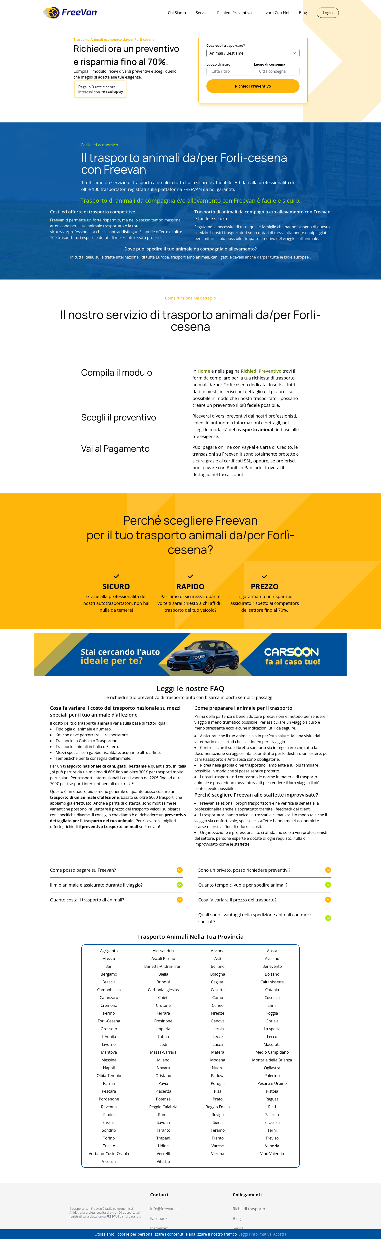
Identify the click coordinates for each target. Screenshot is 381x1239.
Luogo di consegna (269, 64)
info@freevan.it (164, 1208)
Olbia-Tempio (109, 1075)
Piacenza (163, 1091)
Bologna (217, 974)
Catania (272, 989)
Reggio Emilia (218, 1106)
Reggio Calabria (163, 1106)
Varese (217, 1146)
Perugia (218, 1083)
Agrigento (109, 950)
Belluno (218, 966)
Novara (163, 1067)
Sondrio (109, 1130)
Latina (163, 1036)
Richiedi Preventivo (234, 12)
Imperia (163, 1028)
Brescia (108, 982)
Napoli (109, 1067)
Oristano (163, 1075)
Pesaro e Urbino (272, 1083)
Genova (218, 1021)
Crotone (163, 1005)
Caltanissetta (272, 982)
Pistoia (272, 1091)
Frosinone (163, 1021)
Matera (217, 1052)
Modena (217, 1060)
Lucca (217, 1044)
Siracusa (272, 1122)
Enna (272, 1005)
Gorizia (272, 1021)
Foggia (272, 1013)
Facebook (159, 1218)
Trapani (163, 1138)
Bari (109, 966)
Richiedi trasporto (249, 1208)
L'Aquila (109, 1036)
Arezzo (109, 958)
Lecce (218, 1036)
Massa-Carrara (163, 1052)
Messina (108, 1060)
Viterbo (163, 1161)
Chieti (163, 997)
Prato (217, 1099)
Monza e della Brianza (272, 1060)
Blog (303, 12)
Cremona (108, 1005)
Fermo (109, 1013)
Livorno (109, 1044)
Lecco (272, 1036)
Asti (217, 958)
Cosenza (272, 997)
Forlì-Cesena (109, 1021)
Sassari (108, 1122)
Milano (163, 1060)
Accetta (280, 1234)
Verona (217, 1153)
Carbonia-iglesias (163, 989)
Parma (109, 1083)
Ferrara (163, 1013)
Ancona (218, 950)
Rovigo (218, 1114)
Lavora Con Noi (275, 12)
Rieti (272, 1106)
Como (217, 997)
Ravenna (109, 1106)
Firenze (217, 1013)
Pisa (217, 1091)
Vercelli (163, 1153)
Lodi (163, 1044)
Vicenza (109, 1161)
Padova (217, 1075)
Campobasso (109, 989)
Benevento (272, 966)
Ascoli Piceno (163, 958)
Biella (163, 974)
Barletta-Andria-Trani (163, 966)
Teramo (218, 1130)
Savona (163, 1122)
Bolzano (272, 974)
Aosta (272, 950)
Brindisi (163, 982)
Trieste (109, 1146)
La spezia (272, 1028)
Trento (218, 1138)
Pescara (109, 1091)
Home (204, 371)
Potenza (163, 1099)
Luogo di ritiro (218, 64)
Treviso (272, 1138)
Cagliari (217, 982)
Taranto (163, 1130)
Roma (163, 1114)
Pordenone (109, 1099)
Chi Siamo (177, 12)
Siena (218, 1122)
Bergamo (109, 974)
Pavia (163, 1083)
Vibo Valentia (272, 1153)
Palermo (272, 1075)
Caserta (218, 989)
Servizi (201, 12)
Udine (163, 1146)
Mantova (109, 1052)
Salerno (272, 1114)
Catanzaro (109, 997)
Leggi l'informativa (254, 1234)
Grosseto (109, 1028)
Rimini (109, 1114)
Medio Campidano (272, 1052)
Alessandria (163, 950)
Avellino (272, 958)
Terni (272, 1130)
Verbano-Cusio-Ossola (109, 1153)
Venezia (272, 1146)
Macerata (272, 1044)
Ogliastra (272, 1067)
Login (328, 12)
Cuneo (217, 1005)
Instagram (159, 1228)
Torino (109, 1138)
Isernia (217, 1028)
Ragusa (272, 1099)
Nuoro (218, 1067)
